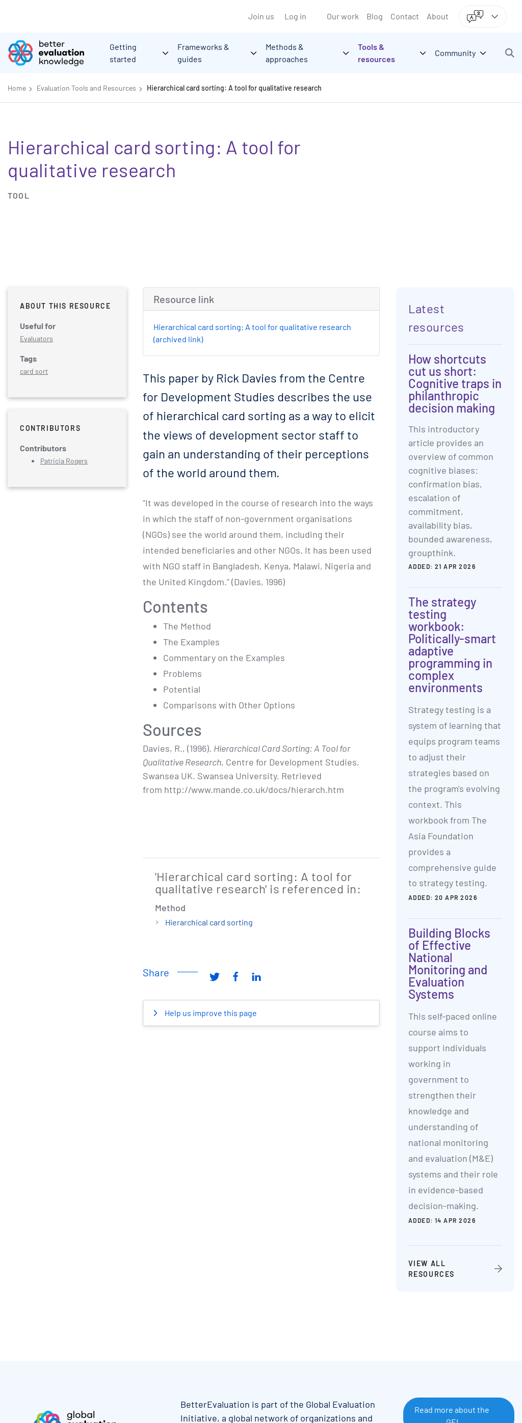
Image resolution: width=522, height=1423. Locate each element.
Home (17, 88)
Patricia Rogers (64, 460)
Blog (375, 16)
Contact (404, 16)
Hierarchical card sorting (209, 922)
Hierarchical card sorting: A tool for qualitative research (234, 88)
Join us (261, 16)
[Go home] (53, 53)
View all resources (431, 1268)
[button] (509, 53)
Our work (343, 16)
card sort (34, 371)
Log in (295, 16)
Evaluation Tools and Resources (86, 88)
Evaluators (36, 338)
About (438, 16)
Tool (19, 195)
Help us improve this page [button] (210, 1013)
